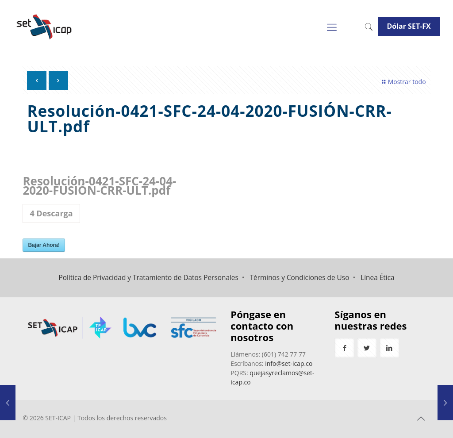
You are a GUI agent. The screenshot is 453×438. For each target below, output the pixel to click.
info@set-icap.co (288, 363)
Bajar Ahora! (44, 245)
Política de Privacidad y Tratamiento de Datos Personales (148, 277)
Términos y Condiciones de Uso (299, 277)
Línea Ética (377, 277)
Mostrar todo (402, 81)
